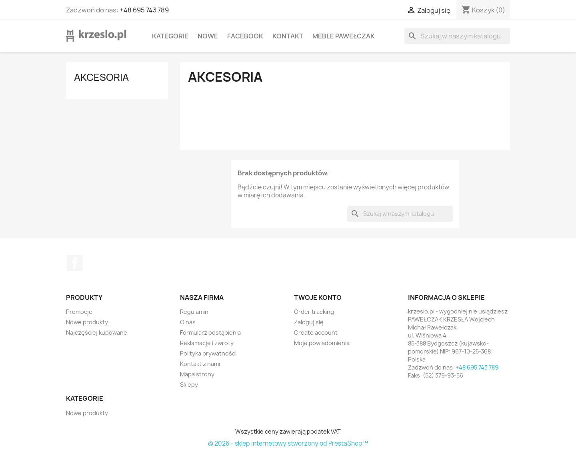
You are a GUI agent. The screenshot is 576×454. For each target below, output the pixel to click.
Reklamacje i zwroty (207, 343)
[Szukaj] (457, 36)
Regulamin (194, 311)
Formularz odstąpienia (210, 332)
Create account (316, 332)
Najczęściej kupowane (96, 332)
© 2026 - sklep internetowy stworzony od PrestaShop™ (288, 443)
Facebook (245, 36)
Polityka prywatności (208, 353)
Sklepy (189, 384)
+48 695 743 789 (144, 10)
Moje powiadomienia (322, 343)
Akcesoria (101, 77)
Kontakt (287, 36)
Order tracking (314, 311)
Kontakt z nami (200, 364)
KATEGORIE (170, 36)
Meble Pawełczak (343, 36)
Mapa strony (197, 374)
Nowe (208, 36)
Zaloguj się (309, 322)
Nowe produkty (87, 322)
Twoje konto (318, 297)
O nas (188, 322)
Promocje (79, 311)
